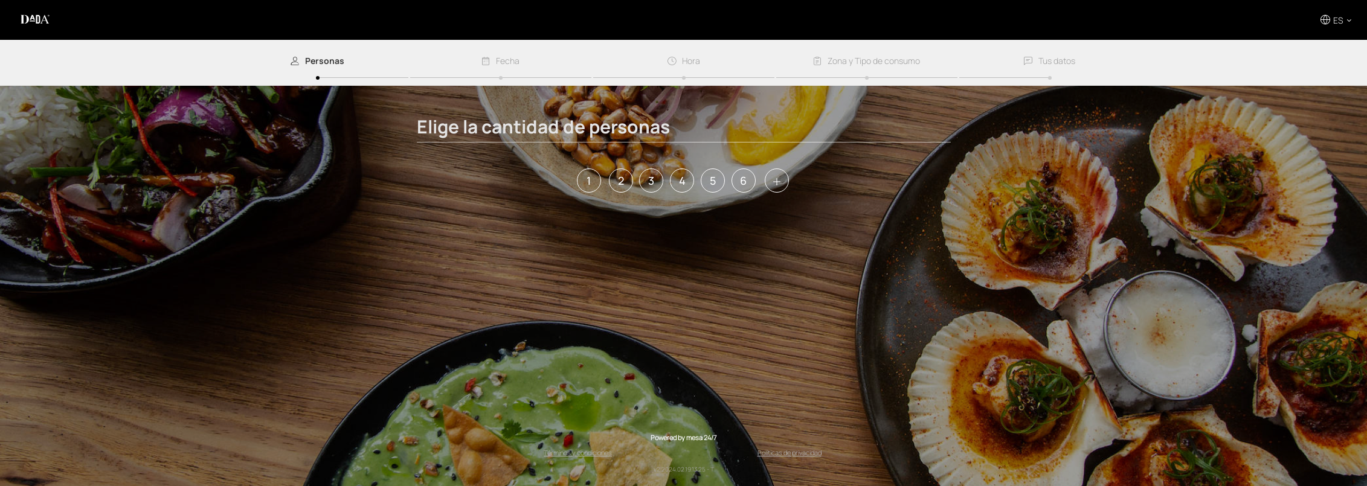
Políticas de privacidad (789, 452)
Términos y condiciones (578, 452)
